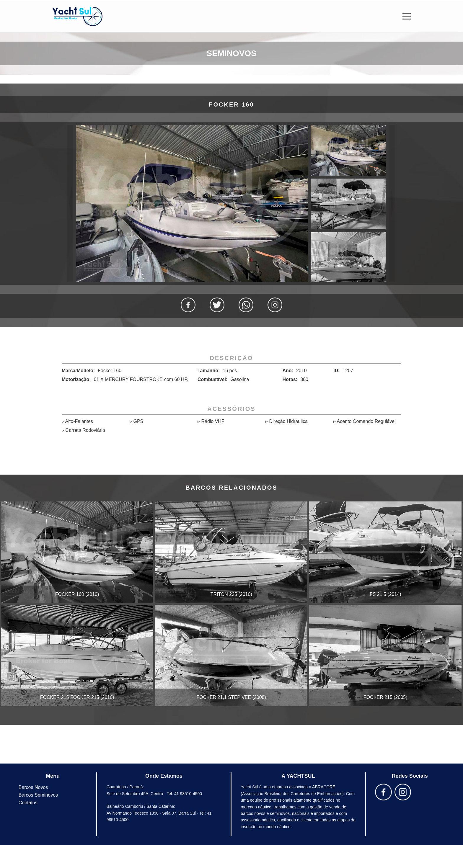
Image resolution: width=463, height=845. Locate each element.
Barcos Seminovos (38, 794)
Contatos (28, 802)
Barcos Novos (33, 787)
